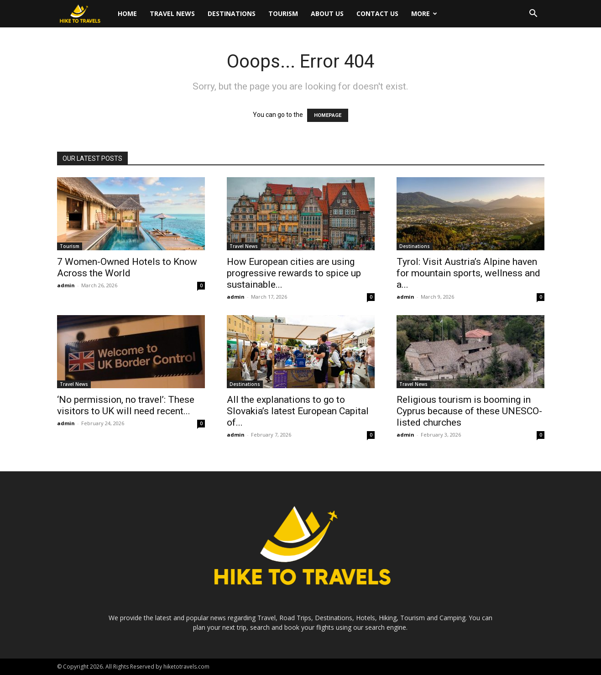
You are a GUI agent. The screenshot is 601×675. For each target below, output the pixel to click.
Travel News (172, 13)
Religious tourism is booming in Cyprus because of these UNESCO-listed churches (469, 411)
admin (66, 285)
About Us (327, 13)
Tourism (283, 13)
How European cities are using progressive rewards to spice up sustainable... (294, 273)
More (424, 13)
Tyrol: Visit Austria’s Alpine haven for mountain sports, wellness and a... (468, 273)
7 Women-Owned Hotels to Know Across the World (127, 267)
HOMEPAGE (327, 115)
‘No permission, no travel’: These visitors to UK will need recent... (125, 405)
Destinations (232, 13)
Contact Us (377, 13)
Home (127, 13)
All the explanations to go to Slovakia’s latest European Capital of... (298, 411)
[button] (533, 14)
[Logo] (84, 14)
